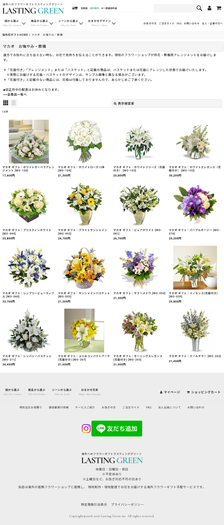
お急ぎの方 (150, 23)
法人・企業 (212, 23)
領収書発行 (53, 407)
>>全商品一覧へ (15, 94)
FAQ (179, 23)
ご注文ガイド (167, 23)
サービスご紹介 (82, 407)
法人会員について (176, 407)
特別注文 (22, 407)
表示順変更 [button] (124, 103)
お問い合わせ (192, 23)
